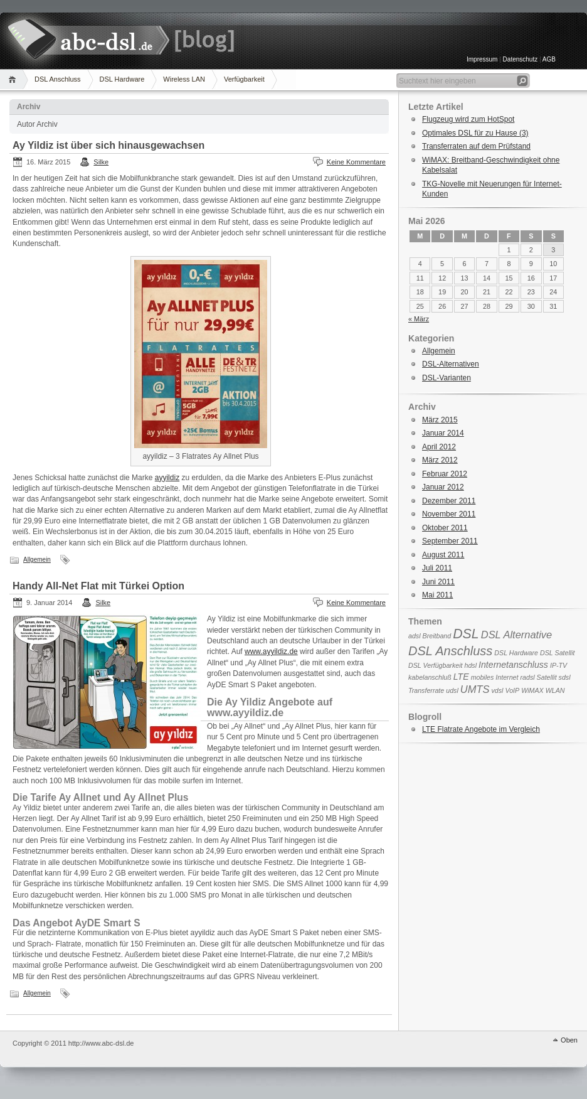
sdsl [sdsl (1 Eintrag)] (565, 677)
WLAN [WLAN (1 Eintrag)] (555, 690)
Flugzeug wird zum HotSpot (468, 119)
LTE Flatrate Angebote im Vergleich (481, 729)
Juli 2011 (437, 568)
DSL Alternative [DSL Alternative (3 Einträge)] (517, 634)
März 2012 (440, 460)
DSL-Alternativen (450, 364)
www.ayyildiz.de (271, 651)
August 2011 (443, 554)
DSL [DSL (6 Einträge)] (466, 633)
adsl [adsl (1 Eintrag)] (414, 636)
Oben (569, 1040)
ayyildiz (167, 477)
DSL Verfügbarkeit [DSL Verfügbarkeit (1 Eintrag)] (435, 665)
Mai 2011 (437, 595)
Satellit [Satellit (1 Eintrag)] (547, 677)
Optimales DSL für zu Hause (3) (475, 133)
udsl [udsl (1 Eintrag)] (452, 690)
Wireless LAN (184, 79)
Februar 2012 (444, 473)
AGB (548, 59)
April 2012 (439, 446)
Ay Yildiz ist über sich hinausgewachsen (108, 145)
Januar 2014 (443, 433)
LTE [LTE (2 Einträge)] (461, 677)
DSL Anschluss (57, 79)
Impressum (482, 59)
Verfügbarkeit (244, 79)
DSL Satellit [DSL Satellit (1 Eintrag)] (557, 653)
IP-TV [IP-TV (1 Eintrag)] (558, 665)
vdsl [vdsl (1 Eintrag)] (498, 690)
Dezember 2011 (448, 500)
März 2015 (440, 419)
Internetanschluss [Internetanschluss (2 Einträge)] (513, 665)
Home (14, 79)
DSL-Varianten (446, 377)
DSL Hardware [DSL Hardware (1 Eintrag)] (516, 653)
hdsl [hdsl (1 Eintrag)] (471, 665)
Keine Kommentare (356, 162)
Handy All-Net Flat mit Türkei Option (98, 586)
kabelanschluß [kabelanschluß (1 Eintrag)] (430, 677)
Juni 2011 (438, 581)
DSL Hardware (122, 79)
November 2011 (448, 514)
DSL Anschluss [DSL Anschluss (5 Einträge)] (450, 651)
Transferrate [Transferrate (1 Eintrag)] (426, 690)
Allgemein (37, 559)
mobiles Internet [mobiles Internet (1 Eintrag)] (495, 677)
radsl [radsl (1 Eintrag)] (527, 677)
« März (418, 319)
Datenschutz (520, 59)
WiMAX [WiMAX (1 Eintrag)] (532, 690)
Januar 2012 (443, 487)
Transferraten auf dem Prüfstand (476, 146)
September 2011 (450, 541)
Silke (100, 162)
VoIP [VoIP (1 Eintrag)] (512, 690)
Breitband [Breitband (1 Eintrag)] (437, 636)
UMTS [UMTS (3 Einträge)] (475, 689)
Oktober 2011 (445, 527)
